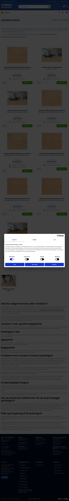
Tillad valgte (34, 264)
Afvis (15, 264)
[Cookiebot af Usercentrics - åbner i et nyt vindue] (58, 236)
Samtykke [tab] (14, 239)
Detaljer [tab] (34, 239)
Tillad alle (54, 264)
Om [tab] (55, 239)
